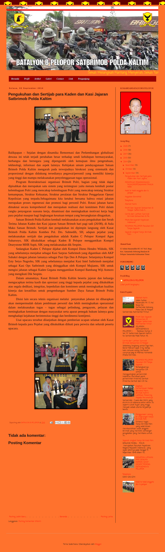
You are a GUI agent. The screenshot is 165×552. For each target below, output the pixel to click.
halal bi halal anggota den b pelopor (137, 191)
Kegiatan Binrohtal (133, 196)
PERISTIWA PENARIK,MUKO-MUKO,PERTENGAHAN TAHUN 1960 (139, 185)
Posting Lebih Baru (17, 516)
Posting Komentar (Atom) (30, 521)
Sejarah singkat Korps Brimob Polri (138, 233)
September (131, 173)
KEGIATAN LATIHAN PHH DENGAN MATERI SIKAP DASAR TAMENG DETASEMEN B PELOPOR (144, 463)
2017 (125, 154)
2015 (125, 158)
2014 (125, 161)
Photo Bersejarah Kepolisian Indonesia (137, 221)
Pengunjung (84, 79)
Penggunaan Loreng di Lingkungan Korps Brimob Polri (144, 417)
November (130, 165)
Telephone (129, 200)
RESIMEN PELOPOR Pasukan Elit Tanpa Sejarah (139, 227)
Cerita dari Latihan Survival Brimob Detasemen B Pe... (137, 215)
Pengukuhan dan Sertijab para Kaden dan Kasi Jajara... (138, 177)
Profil (26, 79)
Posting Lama (107, 516)
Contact (60, 79)
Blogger (98, 544)
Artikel (37, 79)
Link (71, 79)
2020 (125, 146)
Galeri (49, 79)
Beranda (15, 79)
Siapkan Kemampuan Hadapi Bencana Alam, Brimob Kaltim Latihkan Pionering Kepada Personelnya (144, 392)
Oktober (129, 169)
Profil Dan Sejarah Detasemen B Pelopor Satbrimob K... (139, 209)
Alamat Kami (131, 204)
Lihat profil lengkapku (129, 284)
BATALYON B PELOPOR (133, 280)
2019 (125, 150)
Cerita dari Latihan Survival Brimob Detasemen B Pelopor (135, 342)
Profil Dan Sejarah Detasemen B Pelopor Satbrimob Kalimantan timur (144, 320)
